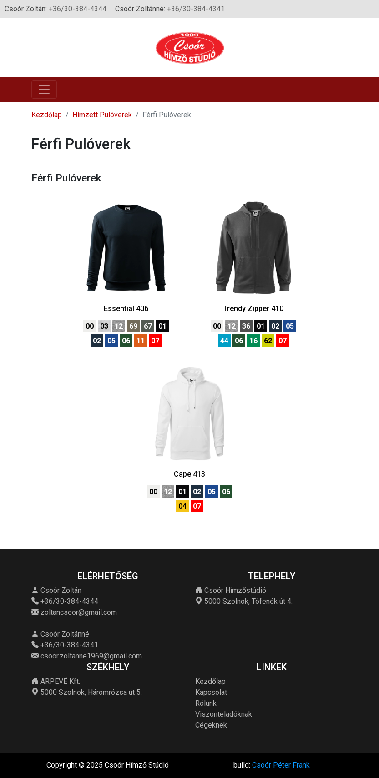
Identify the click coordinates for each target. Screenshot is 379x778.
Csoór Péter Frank (281, 765)
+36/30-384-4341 (196, 9)
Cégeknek (211, 725)
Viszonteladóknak (223, 714)
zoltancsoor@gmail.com (78, 612)
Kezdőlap (46, 114)
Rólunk (206, 703)
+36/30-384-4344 (77, 9)
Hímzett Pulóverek (102, 114)
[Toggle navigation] (44, 89)
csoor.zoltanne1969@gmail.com (91, 656)
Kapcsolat (211, 692)
